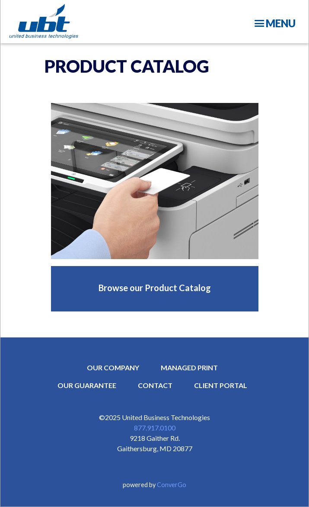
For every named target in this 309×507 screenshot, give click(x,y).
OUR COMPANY (113, 367)
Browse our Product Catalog (155, 287)
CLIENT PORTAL (220, 385)
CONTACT (155, 385)
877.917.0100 (154, 428)
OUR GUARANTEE (86, 385)
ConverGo (171, 484)
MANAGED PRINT (189, 367)
